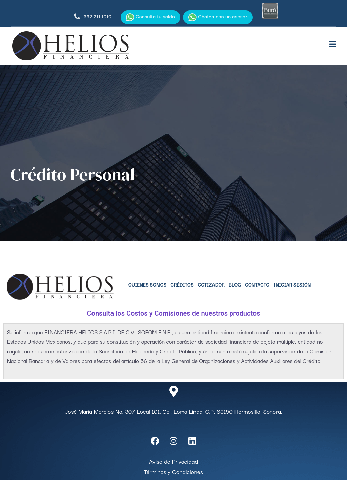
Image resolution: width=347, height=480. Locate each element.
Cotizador (211, 284)
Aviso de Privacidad (173, 461)
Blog (235, 284)
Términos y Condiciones (173, 471)
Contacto (257, 284)
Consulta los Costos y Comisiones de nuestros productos (173, 313)
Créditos (181, 284)
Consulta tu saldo (150, 16)
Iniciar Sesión (292, 284)
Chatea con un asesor (217, 16)
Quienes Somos (147, 284)
